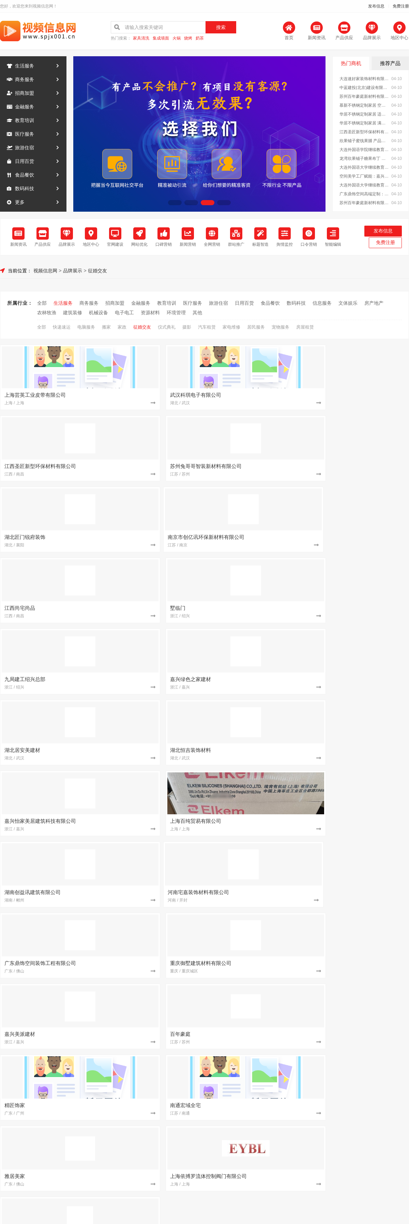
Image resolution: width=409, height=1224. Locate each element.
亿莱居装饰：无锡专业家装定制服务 (363, 1066)
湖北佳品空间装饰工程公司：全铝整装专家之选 (363, 1008)
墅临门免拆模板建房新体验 (127, 1046)
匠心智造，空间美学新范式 (127, 980)
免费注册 (401, 6)
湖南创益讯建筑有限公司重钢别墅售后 (250, 1066)
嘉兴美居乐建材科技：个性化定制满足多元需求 (137, 1085)
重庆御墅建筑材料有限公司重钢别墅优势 (250, 830)
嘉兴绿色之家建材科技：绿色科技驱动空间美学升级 (137, 1066)
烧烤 (188, 38)
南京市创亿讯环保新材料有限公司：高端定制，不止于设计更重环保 (363, 1046)
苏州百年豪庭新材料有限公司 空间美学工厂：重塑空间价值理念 (364, 203)
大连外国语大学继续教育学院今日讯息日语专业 (364, 167)
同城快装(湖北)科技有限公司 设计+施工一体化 (137, 970)
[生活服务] (199, 951)
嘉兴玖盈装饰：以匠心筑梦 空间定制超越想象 (250, 811)
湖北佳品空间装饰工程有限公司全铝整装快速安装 (250, 840)
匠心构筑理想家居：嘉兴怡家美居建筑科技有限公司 (137, 869)
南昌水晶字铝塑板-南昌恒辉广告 (359, 951)
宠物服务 (280, 325)
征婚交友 (97, 269)
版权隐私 (204, 1143)
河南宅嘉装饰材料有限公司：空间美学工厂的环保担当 (137, 878)
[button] (175, 202)
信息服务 (322, 301)
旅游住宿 (24, 147)
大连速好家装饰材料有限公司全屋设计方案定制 (250, 999)
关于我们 (93, 1143)
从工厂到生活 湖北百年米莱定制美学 (250, 1027)
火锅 (176, 38)
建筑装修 (72, 311)
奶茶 (200, 38)
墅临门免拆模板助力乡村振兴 (356, 821)
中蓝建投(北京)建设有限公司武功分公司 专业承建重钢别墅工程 (364, 88)
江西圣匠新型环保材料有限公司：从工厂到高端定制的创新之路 (363, 1027)
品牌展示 (72, 269)
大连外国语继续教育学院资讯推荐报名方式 (137, 961)
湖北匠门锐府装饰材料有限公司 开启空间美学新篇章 (137, 1027)
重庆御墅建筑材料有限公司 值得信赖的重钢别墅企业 (363, 859)
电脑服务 (86, 325)
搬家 (106, 325)
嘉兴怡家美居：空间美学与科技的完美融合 (137, 989)
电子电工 (124, 311)
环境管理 (176, 311)
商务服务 (24, 79)
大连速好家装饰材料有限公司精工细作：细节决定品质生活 (137, 849)
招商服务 (148, 1143)
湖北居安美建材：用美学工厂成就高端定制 (137, 1056)
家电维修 (231, 325)
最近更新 (232, 1143)
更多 (20, 202)
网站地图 (260, 1143)
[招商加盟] (199, 764)
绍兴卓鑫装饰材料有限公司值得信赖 (363, 980)
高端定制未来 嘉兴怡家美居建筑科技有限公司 (137, 840)
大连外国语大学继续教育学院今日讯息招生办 (364, 185)
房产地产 (373, 301)
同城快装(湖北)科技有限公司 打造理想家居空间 (363, 989)
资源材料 (150, 311)
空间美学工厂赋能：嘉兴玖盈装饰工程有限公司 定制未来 (364, 176)
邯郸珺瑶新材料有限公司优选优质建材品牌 (250, 1008)
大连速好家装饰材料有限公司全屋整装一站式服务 (364, 79)
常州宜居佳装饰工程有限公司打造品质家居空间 (250, 821)
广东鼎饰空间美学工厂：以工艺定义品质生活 (250, 970)
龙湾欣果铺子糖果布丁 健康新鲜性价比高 (364, 158)
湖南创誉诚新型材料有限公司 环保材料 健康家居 (250, 869)
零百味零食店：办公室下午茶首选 (248, 951)
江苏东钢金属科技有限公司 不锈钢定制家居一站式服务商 (137, 830)
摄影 (186, 325)
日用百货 (24, 161)
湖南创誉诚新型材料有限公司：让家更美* (250, 980)
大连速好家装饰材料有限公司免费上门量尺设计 (137, 811)
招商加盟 (24, 93)
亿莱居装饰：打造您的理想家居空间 (250, 859)
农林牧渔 (46, 311)
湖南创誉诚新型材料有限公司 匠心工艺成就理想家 (363, 811)
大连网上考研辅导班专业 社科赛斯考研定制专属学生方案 (250, 961)
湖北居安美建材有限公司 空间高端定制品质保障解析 (250, 849)
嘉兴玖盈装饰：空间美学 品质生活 (248, 1046)
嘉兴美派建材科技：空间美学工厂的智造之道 (137, 999)
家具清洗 (141, 38)
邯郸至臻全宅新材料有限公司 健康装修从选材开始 (363, 1075)
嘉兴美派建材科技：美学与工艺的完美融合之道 (250, 878)
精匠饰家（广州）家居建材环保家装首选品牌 (137, 859)
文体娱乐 (348, 301)
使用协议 (176, 1143)
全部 (42, 301)
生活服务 (24, 66)
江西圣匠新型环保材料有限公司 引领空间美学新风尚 (250, 1056)
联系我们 (121, 1143)
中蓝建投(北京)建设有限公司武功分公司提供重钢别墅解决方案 (250, 1075)
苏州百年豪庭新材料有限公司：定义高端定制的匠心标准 (363, 999)
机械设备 (98, 311)
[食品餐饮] (313, 869)
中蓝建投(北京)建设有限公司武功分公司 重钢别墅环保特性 (363, 1037)
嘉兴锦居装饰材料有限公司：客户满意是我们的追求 (363, 970)
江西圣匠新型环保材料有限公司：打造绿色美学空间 (364, 132)
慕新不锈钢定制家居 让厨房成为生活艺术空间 (363, 897)
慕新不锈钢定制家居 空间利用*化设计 (364, 105)
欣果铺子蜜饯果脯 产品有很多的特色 (364, 141)
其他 (197, 311)
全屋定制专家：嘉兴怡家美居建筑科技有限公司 (137, 888)
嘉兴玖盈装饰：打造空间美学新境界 (250, 888)
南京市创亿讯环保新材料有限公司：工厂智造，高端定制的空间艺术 (363, 878)
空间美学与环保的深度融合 (127, 1018)
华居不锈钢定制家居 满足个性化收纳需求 (364, 123)
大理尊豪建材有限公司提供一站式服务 (363, 961)
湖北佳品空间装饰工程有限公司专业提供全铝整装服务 (363, 840)
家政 (122, 325)
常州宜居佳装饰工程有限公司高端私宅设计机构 (137, 821)
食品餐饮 (24, 175)
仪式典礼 (167, 325)
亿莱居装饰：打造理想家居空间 (132, 897)
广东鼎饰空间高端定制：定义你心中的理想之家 (364, 194)
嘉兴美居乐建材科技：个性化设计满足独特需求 (363, 1056)
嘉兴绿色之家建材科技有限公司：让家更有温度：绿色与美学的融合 (250, 1085)
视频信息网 (45, 269)
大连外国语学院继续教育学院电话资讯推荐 (364, 150)
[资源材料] (86, 859)
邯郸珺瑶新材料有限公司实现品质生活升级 (137, 1008)
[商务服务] (313, 951)
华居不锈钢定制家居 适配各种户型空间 (364, 114)
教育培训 (24, 120)
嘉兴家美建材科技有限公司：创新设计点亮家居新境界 (250, 897)
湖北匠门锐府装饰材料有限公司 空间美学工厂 (250, 1037)
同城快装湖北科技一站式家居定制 (134, 1075)
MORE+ (401, 743)
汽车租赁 (207, 325)
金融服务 (24, 106)
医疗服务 (24, 134)
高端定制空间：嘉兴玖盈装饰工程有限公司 (363, 849)
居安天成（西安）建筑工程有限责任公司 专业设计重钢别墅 (137, 951)
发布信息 (376, 6)
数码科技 (24, 188)
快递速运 (62, 325)
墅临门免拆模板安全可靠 (238, 989)
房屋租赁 (305, 325)
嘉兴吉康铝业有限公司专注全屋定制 (250, 1018)
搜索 (221, 27)
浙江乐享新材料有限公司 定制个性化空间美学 (137, 1037)
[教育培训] (313, 783)
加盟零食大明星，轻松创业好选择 (361, 869)
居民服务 (256, 325)
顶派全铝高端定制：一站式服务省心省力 (363, 830)
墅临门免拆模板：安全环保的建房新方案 (363, 1018)
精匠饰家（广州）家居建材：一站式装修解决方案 (363, 1085)
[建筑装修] (86, 764)
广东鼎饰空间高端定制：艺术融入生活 (363, 888)
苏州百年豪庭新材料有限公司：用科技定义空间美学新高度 (364, 96)
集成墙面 (161, 38)
